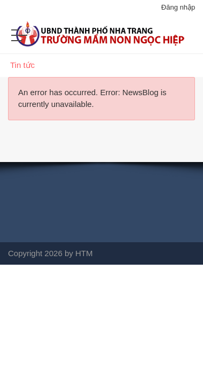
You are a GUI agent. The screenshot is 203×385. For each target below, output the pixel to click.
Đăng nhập (178, 7)
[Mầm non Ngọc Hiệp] (101, 39)
